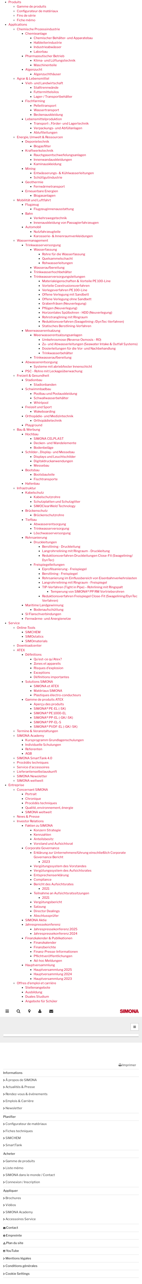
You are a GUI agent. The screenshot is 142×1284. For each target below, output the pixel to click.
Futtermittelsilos (46, 92)
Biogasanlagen (45, 195)
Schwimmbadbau (38, 389)
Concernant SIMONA (32, 790)
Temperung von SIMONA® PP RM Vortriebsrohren (87, 591)
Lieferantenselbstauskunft (37, 772)
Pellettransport (45, 106)
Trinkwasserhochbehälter (53, 272)
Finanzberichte (45, 947)
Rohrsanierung (36, 537)
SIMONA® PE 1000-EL (50, 713)
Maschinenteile (45, 65)
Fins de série (26, 15)
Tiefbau (31, 520)
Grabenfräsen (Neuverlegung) (64, 303)
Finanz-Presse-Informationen (56, 952)
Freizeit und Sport (38, 407)
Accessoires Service (19, 1219)
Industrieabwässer (47, 47)
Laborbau (41, 52)
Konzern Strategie (47, 830)
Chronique (33, 799)
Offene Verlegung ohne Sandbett (67, 299)
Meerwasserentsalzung (42, 331)
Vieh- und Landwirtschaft (44, 83)
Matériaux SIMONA (48, 691)
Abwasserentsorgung (41, 362)
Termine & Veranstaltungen (37, 731)
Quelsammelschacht (57, 258)
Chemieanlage (36, 34)
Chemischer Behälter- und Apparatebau (63, 38)
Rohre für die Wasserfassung (63, 254)
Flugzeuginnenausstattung (54, 209)
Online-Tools (26, 628)
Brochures (12, 1198)
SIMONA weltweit (30, 781)
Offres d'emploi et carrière (36, 983)
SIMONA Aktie (36, 920)
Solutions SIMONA (39, 682)
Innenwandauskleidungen (53, 160)
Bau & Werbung (28, 430)
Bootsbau (32, 470)
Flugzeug (32, 205)
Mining (30, 169)
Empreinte (12, 1235)
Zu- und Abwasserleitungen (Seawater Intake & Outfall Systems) (90, 344)
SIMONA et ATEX (46, 686)
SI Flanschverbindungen (43, 614)
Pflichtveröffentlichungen (53, 956)
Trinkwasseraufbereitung (53, 357)
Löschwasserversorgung (52, 533)
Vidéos (9, 1205)
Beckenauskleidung (48, 115)
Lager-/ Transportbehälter (53, 97)
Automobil (33, 227)
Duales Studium (37, 997)
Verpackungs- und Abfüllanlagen (58, 128)
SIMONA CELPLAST (49, 439)
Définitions (33, 654)
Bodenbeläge (43, 448)
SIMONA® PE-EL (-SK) (50, 708)
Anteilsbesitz (43, 839)
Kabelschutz (34, 493)
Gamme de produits (31, 6)
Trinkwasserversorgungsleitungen (59, 277)
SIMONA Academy (30, 736)
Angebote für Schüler (41, 1001)
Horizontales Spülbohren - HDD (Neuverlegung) (77, 312)
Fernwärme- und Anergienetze (48, 619)
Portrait (31, 794)
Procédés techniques (33, 762)
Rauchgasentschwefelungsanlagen (60, 155)
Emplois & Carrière (18, 1101)
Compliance (43, 879)
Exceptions (42, 673)
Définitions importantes (51, 677)
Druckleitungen (45, 542)
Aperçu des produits (49, 704)
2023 (46, 862)
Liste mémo (13, 1168)
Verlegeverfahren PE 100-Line (64, 290)
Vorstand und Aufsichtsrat (53, 844)
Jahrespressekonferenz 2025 (55, 929)
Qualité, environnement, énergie (49, 808)
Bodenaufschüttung (49, 610)
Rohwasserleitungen (57, 263)
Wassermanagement (32, 240)
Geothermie (34, 182)
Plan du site (13, 1243)
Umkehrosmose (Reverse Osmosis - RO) (71, 340)
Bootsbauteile (44, 474)
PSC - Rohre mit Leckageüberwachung (53, 371)
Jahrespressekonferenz (42, 924)
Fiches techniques (18, 1131)
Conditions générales (20, 1266)
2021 (45, 889)
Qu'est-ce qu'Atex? (48, 659)
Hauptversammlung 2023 (53, 979)
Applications (17, 24)
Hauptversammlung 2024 (53, 974)
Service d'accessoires (33, 767)
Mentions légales (17, 1258)
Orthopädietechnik (48, 420)
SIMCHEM (33, 632)
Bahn (29, 214)
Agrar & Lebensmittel (33, 78)
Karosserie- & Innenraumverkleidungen (63, 236)
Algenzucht (33, 69)
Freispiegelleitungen (49, 565)
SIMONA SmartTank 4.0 (34, 758)
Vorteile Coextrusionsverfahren (66, 286)
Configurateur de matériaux (37, 11)
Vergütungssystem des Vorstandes (60, 866)
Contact (10, 1228)
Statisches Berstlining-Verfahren (66, 326)
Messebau (41, 465)
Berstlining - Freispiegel (60, 574)
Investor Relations (30, 821)
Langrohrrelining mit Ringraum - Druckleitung (76, 551)
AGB (28, 753)
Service (14, 623)
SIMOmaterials (36, 641)
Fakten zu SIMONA (39, 825)
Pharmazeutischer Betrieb (44, 56)
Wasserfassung (45, 249)
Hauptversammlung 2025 (53, 970)
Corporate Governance (42, 848)
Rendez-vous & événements (25, 1094)
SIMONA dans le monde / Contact (29, 1175)
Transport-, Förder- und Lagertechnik (61, 123)
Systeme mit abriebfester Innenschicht (63, 366)
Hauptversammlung (40, 965)
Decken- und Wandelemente (55, 443)
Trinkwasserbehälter (57, 353)
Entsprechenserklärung (51, 875)
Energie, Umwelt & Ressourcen (40, 137)
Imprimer (127, 1065)
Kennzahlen (42, 835)
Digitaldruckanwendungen (53, 461)
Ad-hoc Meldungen (48, 961)
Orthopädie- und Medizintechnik (49, 416)
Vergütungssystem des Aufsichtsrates (63, 870)
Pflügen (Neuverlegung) (59, 308)
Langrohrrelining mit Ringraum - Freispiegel (74, 582)
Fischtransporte (46, 479)
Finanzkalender (45, 943)
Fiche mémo (26, 20)
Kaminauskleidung (47, 164)
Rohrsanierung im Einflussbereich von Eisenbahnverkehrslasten (89, 578)
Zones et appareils (47, 664)
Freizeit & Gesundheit (33, 376)
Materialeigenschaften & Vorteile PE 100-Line (76, 281)
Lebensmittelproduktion (43, 119)
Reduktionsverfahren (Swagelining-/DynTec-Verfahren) (83, 322)
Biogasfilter (42, 146)
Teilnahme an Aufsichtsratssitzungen (61, 893)
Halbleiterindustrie (48, 43)
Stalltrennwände (46, 87)
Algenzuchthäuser (47, 74)
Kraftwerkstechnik (39, 151)
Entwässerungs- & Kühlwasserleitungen (64, 173)
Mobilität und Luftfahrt (34, 200)
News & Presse (28, 816)
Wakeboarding (44, 411)
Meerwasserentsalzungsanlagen (58, 335)
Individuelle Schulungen (43, 745)
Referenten (33, 749)
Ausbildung (33, 992)
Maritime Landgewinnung (44, 605)
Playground (33, 425)
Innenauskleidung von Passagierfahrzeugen (66, 223)
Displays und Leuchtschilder (55, 457)
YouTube (11, 1251)
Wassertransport (46, 110)
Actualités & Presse (19, 1087)
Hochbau (31, 434)
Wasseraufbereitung (49, 268)
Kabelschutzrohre (47, 497)
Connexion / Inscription (21, 1182)
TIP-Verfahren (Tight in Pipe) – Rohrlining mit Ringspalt (82, 587)
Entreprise (16, 785)
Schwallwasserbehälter (51, 398)
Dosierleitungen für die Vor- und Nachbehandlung (79, 348)
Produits (14, 2)
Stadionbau (33, 380)
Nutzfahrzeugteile (47, 232)
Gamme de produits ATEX (44, 699)
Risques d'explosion (48, 668)
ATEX (21, 650)
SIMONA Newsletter (32, 776)
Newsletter (12, 1108)
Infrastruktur (26, 488)
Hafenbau (32, 483)
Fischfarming (35, 101)
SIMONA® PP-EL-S (47, 722)
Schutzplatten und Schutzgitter (57, 502)
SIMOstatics (34, 636)
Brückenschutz (36, 511)
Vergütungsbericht (48, 902)
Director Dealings (47, 911)
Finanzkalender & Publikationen (48, 938)
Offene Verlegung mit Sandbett (65, 294)
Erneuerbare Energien (41, 191)
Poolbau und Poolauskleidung (55, 394)
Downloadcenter (29, 645)
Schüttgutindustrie (48, 177)
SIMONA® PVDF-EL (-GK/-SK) (55, 727)
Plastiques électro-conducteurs (57, 695)
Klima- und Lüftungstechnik (54, 60)
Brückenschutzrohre (49, 515)
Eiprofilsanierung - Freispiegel (64, 569)
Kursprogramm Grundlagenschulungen (54, 740)
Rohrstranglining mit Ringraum (65, 317)
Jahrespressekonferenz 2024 (55, 933)
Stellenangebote (37, 987)
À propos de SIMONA (20, 1080)
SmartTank (12, 1145)
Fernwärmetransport (49, 186)
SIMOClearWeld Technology (55, 506)
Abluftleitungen (45, 132)
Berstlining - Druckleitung (61, 547)
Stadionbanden (45, 385)
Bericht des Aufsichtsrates (54, 884)
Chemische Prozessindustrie (38, 29)
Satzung (40, 907)
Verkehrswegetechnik (50, 218)
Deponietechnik (37, 141)
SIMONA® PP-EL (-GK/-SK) (53, 718)
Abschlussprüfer (46, 916)
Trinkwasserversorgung (43, 245)
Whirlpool (41, 403)
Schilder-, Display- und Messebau (50, 452)
